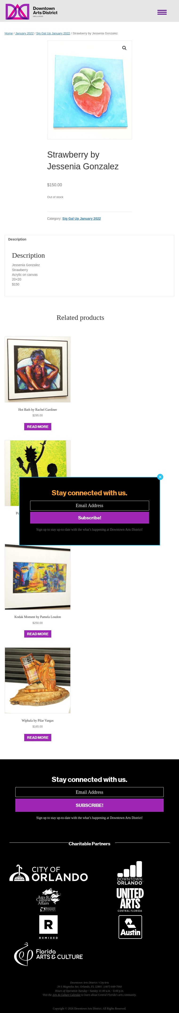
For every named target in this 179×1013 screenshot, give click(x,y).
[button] (160, 477)
